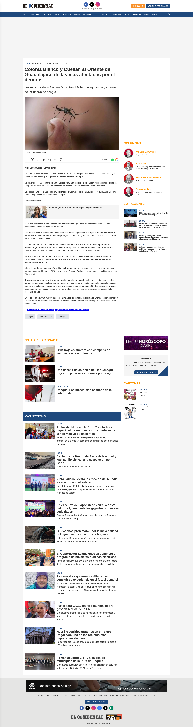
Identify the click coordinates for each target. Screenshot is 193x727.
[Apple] (105, 708)
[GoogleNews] (99, 708)
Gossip (96, 14)
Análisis (76, 14)
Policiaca (40, 14)
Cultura (104, 14)
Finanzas (67, 14)
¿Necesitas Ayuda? (96, 702)
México (50, 14)
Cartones (86, 14)
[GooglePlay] (111, 708)
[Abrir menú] (24, 14)
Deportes (136, 14)
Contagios (62, 316)
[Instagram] (97, 4)
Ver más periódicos (158, 6)
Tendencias (115, 14)
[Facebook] (86, 4)
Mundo (58, 14)
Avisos (146, 14)
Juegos (154, 14)
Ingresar (138, 6)
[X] (91, 4)
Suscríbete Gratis (146, 372)
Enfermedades (45, 316)
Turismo (126, 14)
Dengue (30, 316)
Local (31, 14)
